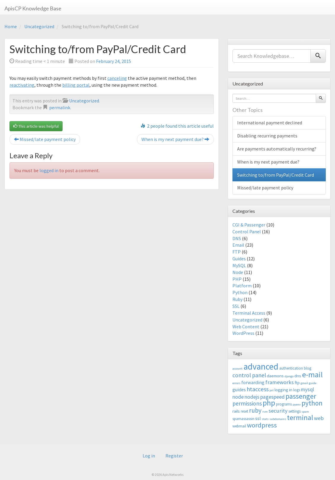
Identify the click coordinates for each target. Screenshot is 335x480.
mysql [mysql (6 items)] (307, 389)
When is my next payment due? (175, 139)
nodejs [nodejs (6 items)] (252, 397)
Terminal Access (248, 313)
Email (238, 245)
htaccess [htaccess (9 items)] (258, 389)
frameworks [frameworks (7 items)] (279, 382)
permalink (59, 107)
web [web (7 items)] (319, 418)
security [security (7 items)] (278, 410)
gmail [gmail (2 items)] (304, 383)
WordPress (243, 333)
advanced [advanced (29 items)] (260, 366)
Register (174, 456)
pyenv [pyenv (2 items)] (297, 404)
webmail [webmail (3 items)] (239, 426)
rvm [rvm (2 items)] (265, 412)
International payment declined (269, 123)
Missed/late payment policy (45, 139)
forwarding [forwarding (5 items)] (252, 382)
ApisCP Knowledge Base (32, 8)
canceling (117, 78)
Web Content (245, 326)
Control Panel (246, 232)
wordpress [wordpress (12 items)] (262, 425)
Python (240, 292)
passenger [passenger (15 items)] (300, 396)
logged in (48, 170)
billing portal (76, 85)
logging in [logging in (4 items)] (283, 389)
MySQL (239, 265)
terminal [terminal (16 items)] (300, 417)
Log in (149, 456)
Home (10, 26)
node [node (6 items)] (238, 397)
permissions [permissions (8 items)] (247, 403)
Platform (242, 286)
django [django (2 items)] (289, 376)
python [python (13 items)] (312, 403)
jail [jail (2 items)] (271, 390)
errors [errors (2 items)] (236, 383)
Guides (239, 259)
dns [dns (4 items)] (297, 375)
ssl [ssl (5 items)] (258, 418)
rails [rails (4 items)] (236, 411)
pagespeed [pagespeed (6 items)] (272, 397)
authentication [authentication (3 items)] (291, 368)
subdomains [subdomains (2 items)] (277, 419)
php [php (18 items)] (269, 403)
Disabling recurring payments (267, 136)
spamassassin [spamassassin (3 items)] (243, 418)
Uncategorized (39, 26)
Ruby (237, 299)
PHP (237, 279)
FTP (236, 252)
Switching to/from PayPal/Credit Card (275, 175)
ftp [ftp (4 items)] (297, 382)
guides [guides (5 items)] (239, 389)
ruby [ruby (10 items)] (255, 410)
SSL (236, 306)
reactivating (21, 85)
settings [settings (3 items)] (294, 411)
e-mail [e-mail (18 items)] (312, 374)
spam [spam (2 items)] (305, 412)
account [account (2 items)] (237, 368)
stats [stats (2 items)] (265, 419)
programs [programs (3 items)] (284, 404)
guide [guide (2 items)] (312, 383)
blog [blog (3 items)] (307, 368)
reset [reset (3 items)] (244, 411)
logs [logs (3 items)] (296, 389)
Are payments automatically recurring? (276, 149)
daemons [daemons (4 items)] (275, 375)
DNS (236, 238)
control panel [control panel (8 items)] (249, 375)
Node (237, 272)
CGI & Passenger (248, 225)
